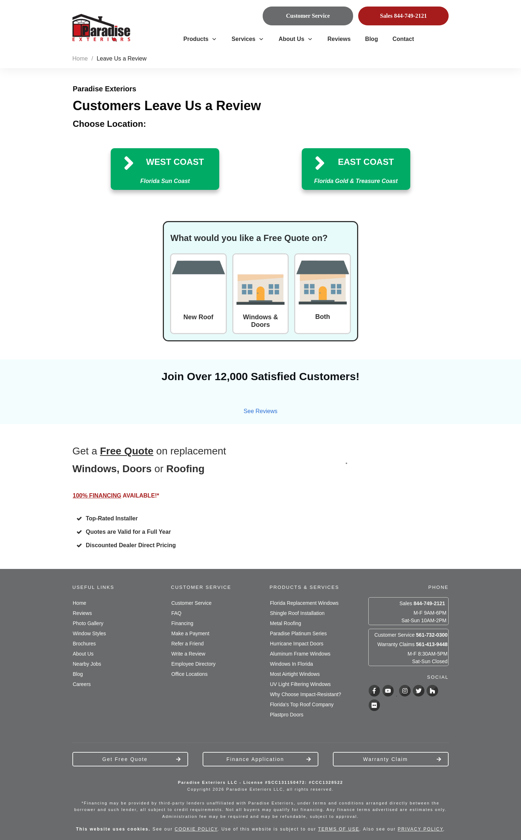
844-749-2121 (429, 603)
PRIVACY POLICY (420, 829)
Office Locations (189, 674)
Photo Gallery (88, 623)
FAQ (176, 613)
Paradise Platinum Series (298, 633)
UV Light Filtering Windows (300, 684)
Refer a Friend (187, 643)
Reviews (82, 613)
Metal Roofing (285, 623)
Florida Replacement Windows (304, 603)
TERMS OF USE (338, 829)
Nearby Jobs (87, 664)
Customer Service (191, 603)
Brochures (84, 643)
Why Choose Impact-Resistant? (305, 694)
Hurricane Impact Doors (296, 643)
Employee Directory (193, 664)
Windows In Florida (291, 664)
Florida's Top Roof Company (302, 704)
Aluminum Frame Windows (300, 654)
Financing (182, 623)
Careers (82, 684)
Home (79, 603)
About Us (83, 654)
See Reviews (260, 411)
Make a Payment (190, 633)
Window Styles (89, 633)
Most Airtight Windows (295, 674)
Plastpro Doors (287, 715)
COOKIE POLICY (196, 829)
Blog (78, 674)
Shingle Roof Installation (297, 613)
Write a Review (188, 654)
